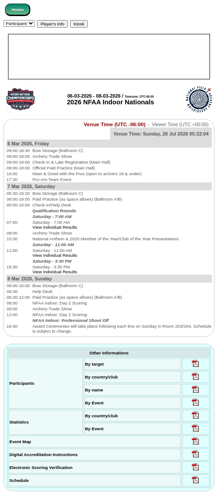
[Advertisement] (109, 56)
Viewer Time (180, 124)
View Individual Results (55, 227)
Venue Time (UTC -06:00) (114, 124)
